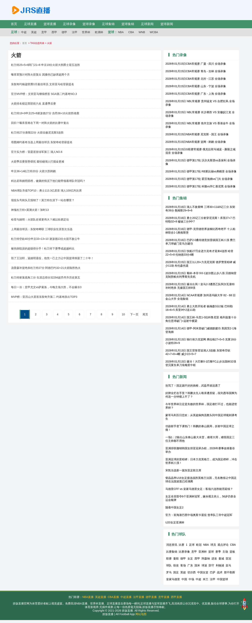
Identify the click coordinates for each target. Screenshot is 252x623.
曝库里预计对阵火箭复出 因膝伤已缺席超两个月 (40, 74)
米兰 (205, 579)
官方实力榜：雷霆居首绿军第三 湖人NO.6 (36, 151)
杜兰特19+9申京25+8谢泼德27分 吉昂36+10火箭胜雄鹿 (45, 113)
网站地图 (140, 614)
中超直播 (126, 597)
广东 (190, 565)
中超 (24, 32)
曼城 (221, 558)
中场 (191, 579)
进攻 (214, 558)
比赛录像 (184, 551)
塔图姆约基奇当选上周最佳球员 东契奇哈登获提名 (41, 142)
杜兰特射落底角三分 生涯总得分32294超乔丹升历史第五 (45, 277)
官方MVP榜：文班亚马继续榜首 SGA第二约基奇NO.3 (44, 93)
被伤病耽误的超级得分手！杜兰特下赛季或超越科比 (42, 248)
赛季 (218, 551)
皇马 (228, 565)
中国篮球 (222, 579)
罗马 (169, 572)
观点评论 (223, 544)
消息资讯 (171, 544)
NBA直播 (88, 597)
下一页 (134, 314)
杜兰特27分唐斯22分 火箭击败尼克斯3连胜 (37, 132)
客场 (183, 565)
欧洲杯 (99, 32)
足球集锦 (108, 24)
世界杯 (86, 32)
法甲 (74, 32)
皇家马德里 (173, 579)
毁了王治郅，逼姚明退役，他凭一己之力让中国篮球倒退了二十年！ (52, 258)
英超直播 (100, 597)
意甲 (44, 32)
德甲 (64, 32)
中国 (184, 579)
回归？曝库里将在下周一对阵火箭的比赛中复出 (40, 122)
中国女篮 (202, 572)
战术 (219, 572)
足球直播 (30, 24)
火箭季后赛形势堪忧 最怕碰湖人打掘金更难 (37, 161)
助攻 (176, 565)
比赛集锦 (171, 551)
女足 (190, 558)
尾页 (145, 314)
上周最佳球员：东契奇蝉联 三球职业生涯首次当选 (41, 229)
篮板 (232, 551)
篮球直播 (50, 24)
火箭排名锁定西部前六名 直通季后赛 (33, 103)
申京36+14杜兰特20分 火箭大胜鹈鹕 (33, 171)
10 (123, 314)
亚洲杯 (202, 551)
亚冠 (228, 558)
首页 (14, 24)
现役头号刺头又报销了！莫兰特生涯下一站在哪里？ (42, 200)
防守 (211, 565)
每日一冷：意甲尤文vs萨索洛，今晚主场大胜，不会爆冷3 (46, 287)
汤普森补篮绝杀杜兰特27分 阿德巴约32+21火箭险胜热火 (46, 267)
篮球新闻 (166, 24)
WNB (142, 32)
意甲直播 (163, 597)
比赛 (181, 544)
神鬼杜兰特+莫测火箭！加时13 (30, 209)
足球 (192, 544)
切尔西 (191, 572)
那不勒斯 (229, 572)
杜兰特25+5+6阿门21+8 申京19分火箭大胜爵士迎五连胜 (45, 64)
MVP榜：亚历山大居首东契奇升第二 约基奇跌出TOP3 (44, 296)
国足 (176, 572)
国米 (197, 565)
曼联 (176, 558)
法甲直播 (138, 597)
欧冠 (199, 544)
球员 (213, 544)
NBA (121, 32)
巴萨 (212, 572)
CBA (131, 32)
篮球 (211, 551)
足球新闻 (147, 24)
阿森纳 (206, 558)
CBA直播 (113, 597)
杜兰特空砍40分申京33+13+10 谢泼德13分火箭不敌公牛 (45, 238)
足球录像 (69, 24)
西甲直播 (176, 597)
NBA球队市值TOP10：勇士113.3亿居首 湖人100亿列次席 (46, 190)
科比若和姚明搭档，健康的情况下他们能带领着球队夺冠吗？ (48, 180)
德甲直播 (151, 597)
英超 (34, 32)
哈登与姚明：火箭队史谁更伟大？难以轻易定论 (40, 219)
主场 (225, 551)
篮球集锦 (127, 24)
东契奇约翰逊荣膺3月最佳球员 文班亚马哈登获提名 (42, 84)
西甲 (54, 32)
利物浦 (220, 565)
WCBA (154, 32)
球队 (169, 565)
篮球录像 (88, 24)
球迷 (204, 565)
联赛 (169, 558)
